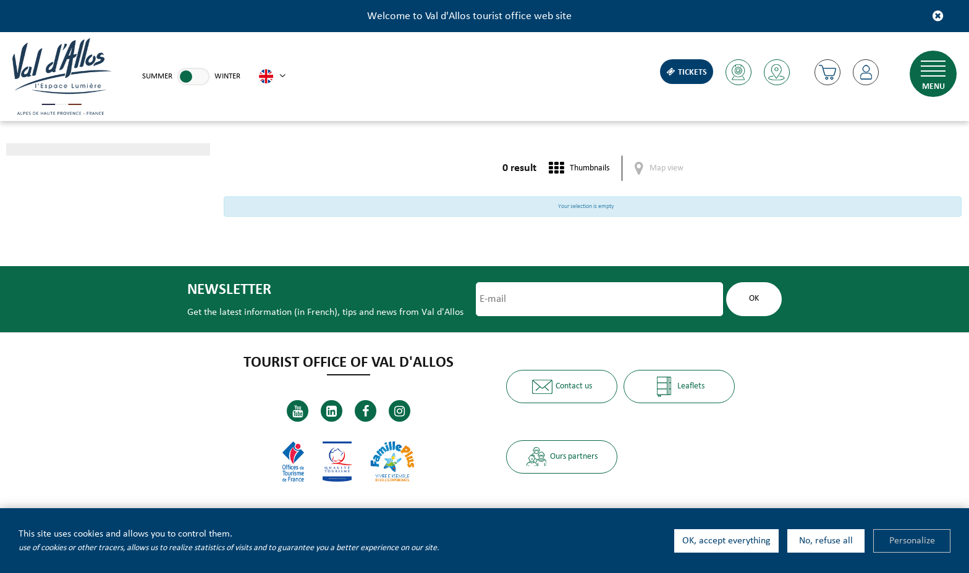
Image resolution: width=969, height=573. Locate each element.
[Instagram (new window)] (399, 411)
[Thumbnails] (579, 168)
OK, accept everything (726, 541)
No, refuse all (826, 541)
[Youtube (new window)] (297, 411)
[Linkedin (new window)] (331, 411)
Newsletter (229, 290)
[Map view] (659, 168)
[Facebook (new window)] (365, 411)
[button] (827, 72)
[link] (193, 76)
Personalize (912, 541)
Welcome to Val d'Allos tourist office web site (469, 16)
